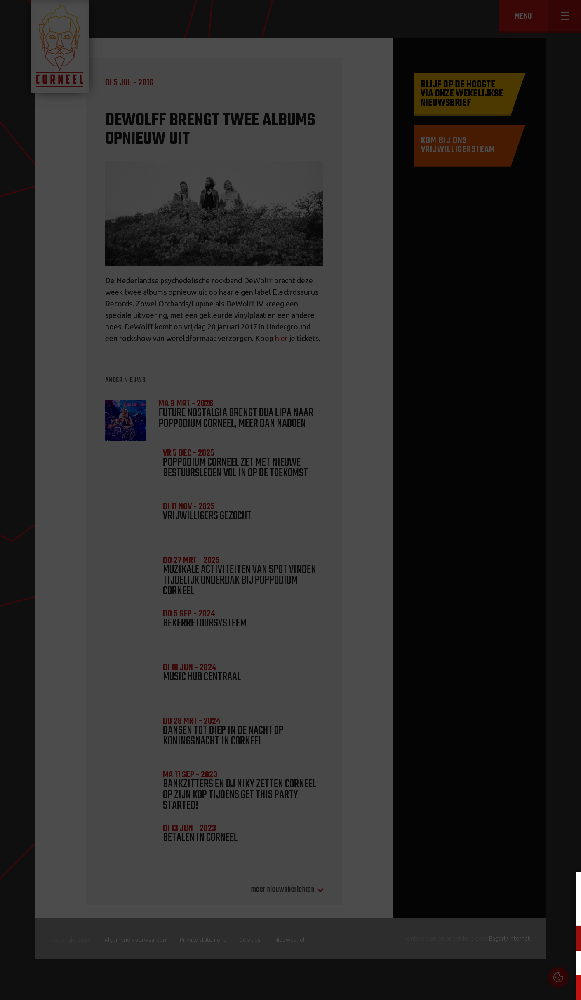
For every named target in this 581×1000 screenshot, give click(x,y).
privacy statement (539, 910)
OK (568, 987)
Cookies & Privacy (481, 888)
